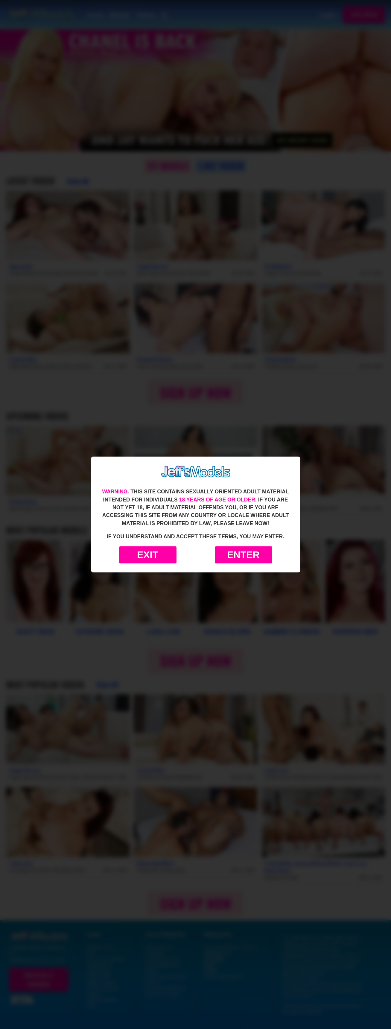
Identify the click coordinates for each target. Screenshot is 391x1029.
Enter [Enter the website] (243, 554)
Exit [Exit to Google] (147, 554)
